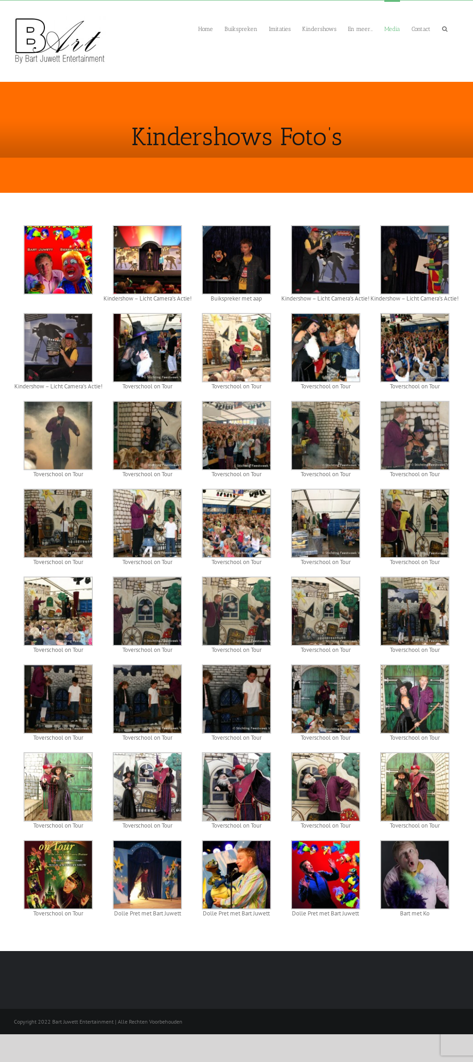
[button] (445, 28)
